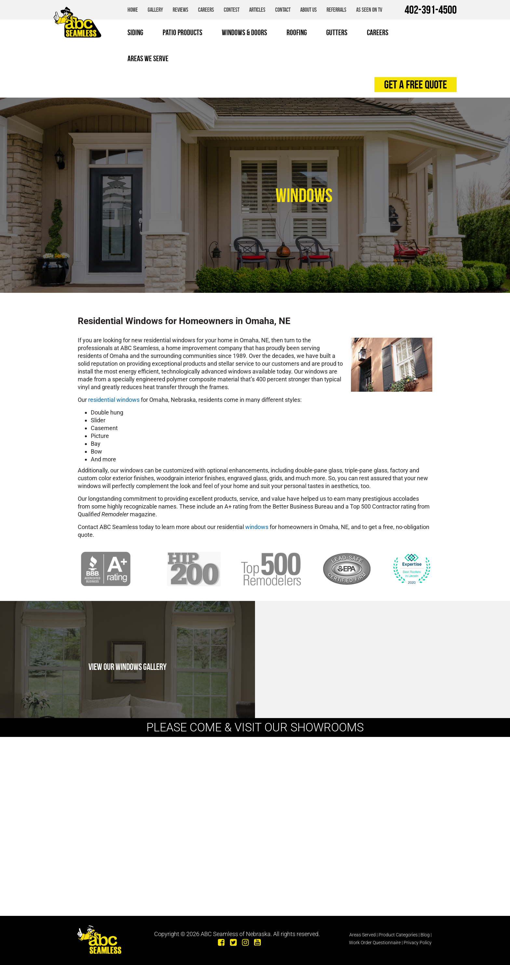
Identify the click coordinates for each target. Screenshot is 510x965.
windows (256, 526)
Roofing (297, 32)
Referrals (336, 10)
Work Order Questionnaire (375, 942)
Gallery (155, 10)
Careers (206, 10)
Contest (231, 10)
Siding (135, 32)
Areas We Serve (148, 58)
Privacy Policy (418, 942)
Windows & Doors (244, 32)
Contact (282, 10)
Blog (425, 934)
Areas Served (362, 934)
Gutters (336, 32)
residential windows (114, 399)
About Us (308, 10)
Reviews (180, 10)
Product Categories (398, 934)
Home (133, 10)
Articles (257, 10)
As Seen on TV (369, 10)
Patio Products (182, 32)
